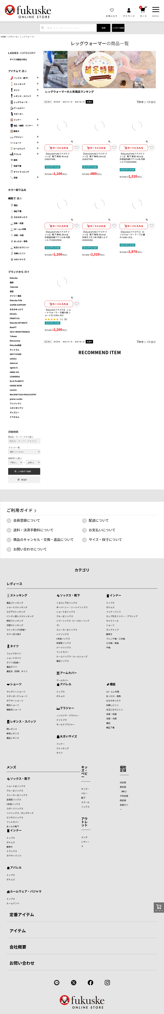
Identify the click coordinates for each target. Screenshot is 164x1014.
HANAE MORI (16, 385)
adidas (13, 358)
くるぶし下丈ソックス (66, 602)
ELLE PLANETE (17, 381)
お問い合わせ (22, 963)
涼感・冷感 (17, 235)
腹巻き (14, 131)
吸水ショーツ (13, 705)
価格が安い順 (67, 102)
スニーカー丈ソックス (66, 629)
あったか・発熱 (18, 241)
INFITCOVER (15, 354)
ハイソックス (62, 634)
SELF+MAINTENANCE (20, 331)
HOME (3, 36)
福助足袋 (123, 769)
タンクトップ (112, 629)
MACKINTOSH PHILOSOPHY (23, 394)
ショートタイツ (14, 658)
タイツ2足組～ (13, 662)
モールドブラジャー (65, 724)
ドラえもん (14, 416)
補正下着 (15, 211)
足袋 (13, 177)
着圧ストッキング (15, 602)
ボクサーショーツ (15, 700)
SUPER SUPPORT (18, 304)
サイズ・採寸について (105, 539)
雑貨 (13, 160)
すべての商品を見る (18, 59)
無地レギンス (13, 733)
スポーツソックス (15, 808)
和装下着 (15, 166)
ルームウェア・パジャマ (25, 891)
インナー (15, 120)
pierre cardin (16, 399)
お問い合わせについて (30, 549)
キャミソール (112, 620)
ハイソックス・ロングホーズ (20, 812)
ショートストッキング (17, 607)
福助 (12, 282)
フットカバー (62, 651)
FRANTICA (15, 318)
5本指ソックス (63, 638)
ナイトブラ (61, 719)
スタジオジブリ (16, 408)
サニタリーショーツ (16, 691)
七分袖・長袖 (112, 642)
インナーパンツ (113, 611)
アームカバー (17, 108)
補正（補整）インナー (21, 125)
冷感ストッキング (15, 625)
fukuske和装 (15, 345)
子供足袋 (124, 795)
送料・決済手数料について (33, 529)
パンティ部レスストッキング (20, 616)
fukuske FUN (16, 300)
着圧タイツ (12, 666)
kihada (13, 313)
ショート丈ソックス (65, 611)
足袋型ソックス (63, 642)
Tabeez (13, 336)
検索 (104, 27)
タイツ (15, 90)
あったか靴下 (13, 826)
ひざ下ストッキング (16, 611)
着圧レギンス (13, 737)
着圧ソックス (62, 660)
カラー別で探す (14, 634)
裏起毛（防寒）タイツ (17, 671)
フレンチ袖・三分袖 (115, 638)
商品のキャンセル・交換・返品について (43, 539)
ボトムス (110, 607)
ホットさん (14, 349)
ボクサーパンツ (14, 855)
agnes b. (14, 367)
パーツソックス (63, 647)
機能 (112, 684)
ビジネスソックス (15, 817)
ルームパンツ (13, 903)
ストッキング (17, 84)
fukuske (13, 278)
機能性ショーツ (14, 709)
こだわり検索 (118, 27)
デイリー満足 (15, 295)
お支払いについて (102, 529)
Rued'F (13, 327)
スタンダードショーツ (17, 696)
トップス (110, 602)
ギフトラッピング (19, 172)
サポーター (16, 114)
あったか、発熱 (113, 696)
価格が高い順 (79, 102)
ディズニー (14, 412)
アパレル (15, 154)
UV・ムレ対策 (18, 229)
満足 (12, 291)
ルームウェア (17, 148)
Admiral (14, 363)
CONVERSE (15, 376)
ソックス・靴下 (70, 595)
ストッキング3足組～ (16, 629)
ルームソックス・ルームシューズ (71, 656)
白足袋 (123, 782)
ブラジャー (16, 137)
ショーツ (15, 143)
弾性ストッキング (15, 620)
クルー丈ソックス (64, 616)
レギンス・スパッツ (20, 96)
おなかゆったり (18, 217)
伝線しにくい (17, 253)
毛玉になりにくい (19, 247)
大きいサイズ (17, 259)
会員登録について (26, 520)
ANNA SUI (14, 372)
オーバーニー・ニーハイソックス (72, 607)
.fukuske (14, 286)
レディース (13, 36)
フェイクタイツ (14, 653)
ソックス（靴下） (19, 78)
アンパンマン (15, 403)
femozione (15, 340)
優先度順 (57, 102)
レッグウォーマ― (19, 102)
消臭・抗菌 (16, 223)
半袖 (108, 647)
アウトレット (84, 821)
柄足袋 (123, 800)
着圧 (14, 205)
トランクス (12, 851)
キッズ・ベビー (84, 772)
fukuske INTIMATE (18, 322)
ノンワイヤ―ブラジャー (67, 715)
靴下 (83, 797)
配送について (99, 520)
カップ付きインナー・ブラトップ (121, 616)
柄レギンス (12, 728)
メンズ (11, 767)
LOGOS (13, 390)
